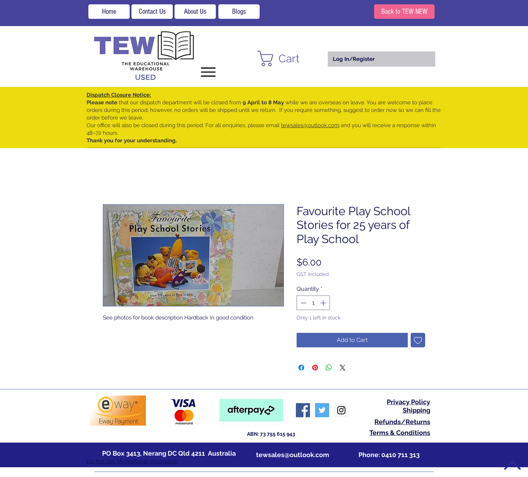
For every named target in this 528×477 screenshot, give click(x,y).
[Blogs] (239, 11)
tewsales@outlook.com (310, 125)
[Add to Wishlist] (418, 340)
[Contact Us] (152, 11)
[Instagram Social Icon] (341, 410)
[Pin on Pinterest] (315, 367)
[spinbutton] (313, 303)
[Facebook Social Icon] (303, 410)
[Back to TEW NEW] (404, 11)
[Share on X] (342, 367)
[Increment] (324, 303)
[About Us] (195, 11)
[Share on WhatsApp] (328, 367)
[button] (287, 58)
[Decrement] (303, 303)
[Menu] (208, 72)
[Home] (109, 11)
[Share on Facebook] (301, 367)
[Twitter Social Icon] (322, 410)
